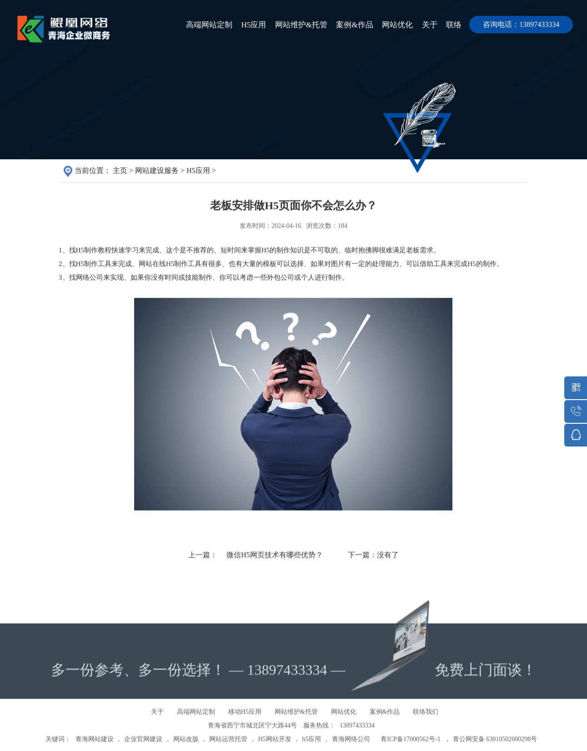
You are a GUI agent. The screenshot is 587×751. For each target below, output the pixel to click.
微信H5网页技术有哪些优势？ (274, 579)
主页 (120, 172)
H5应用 (239, 24)
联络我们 (425, 731)
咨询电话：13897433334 (521, 24)
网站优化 (391, 24)
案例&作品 (345, 24)
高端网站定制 (193, 24)
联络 (452, 24)
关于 (425, 24)
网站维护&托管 (290, 24)
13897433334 (357, 745)
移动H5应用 (244, 731)
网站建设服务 (157, 172)
